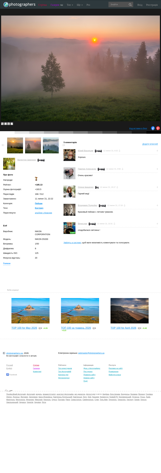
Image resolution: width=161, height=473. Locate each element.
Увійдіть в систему (72, 242)
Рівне (68, 400)
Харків (137, 400)
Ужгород (130, 400)
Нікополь (47, 400)
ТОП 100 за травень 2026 (76, 328)
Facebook (11, 375)
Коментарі (37, 371)
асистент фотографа (65, 394)
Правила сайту (90, 375)
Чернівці (37, 402)
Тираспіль (122, 400)
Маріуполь (10, 400)
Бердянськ (125, 394)
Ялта (44, 402)
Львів (148, 397)
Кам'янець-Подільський (62, 397)
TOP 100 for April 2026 (123, 328)
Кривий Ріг (114, 397)
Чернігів (30, 402)
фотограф (31, 394)
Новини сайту (89, 378)
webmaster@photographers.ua (91, 353)
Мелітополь (20, 400)
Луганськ (135, 397)
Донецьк (16, 397)
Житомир (24, 397)
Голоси (6, 263)
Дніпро (9, 397)
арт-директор (79, 394)
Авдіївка (106, 394)
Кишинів (95, 397)
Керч (85, 397)
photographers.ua (14, 353)
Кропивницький (125, 397)
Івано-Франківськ (45, 397)
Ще (80, 4)
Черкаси (22, 402)
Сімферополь (88, 400)
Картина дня (63, 375)
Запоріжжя (33, 397)
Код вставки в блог (138, 128)
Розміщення (113, 371)
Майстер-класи (115, 375)
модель (39, 394)
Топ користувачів (65, 368)
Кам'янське (77, 397)
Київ (89, 397)
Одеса (54, 400)
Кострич (39, 208)
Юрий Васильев (85, 150)
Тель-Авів (103, 400)
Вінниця (141, 394)
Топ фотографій (64, 371)
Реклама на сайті (116, 368)
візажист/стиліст (49, 394)
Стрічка (42, 4)
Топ (70, 4)
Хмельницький (12, 402)
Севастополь (76, 400)
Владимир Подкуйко (87, 205)
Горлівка (149, 394)
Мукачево (30, 400)
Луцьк (142, 397)
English (9, 368)
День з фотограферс (92, 368)
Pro (88, 4)
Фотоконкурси (63, 378)
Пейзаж (38, 203)
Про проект (88, 371)
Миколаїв (39, 400)
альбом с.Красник (43, 213)
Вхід (140, 4)
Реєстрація (152, 4)
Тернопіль (113, 400)
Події (86, 381)
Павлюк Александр (87, 169)
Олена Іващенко (85, 187)
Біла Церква (115, 394)
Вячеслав (82, 223)
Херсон (143, 400)
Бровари (134, 394)
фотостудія (90, 394)
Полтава (61, 400)
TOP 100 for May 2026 (24, 328)
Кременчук (104, 397)
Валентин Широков (26, 160)
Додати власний (150, 144)
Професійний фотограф (16, 394)
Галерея (57, 4)
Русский (9, 365)
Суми (96, 400)
